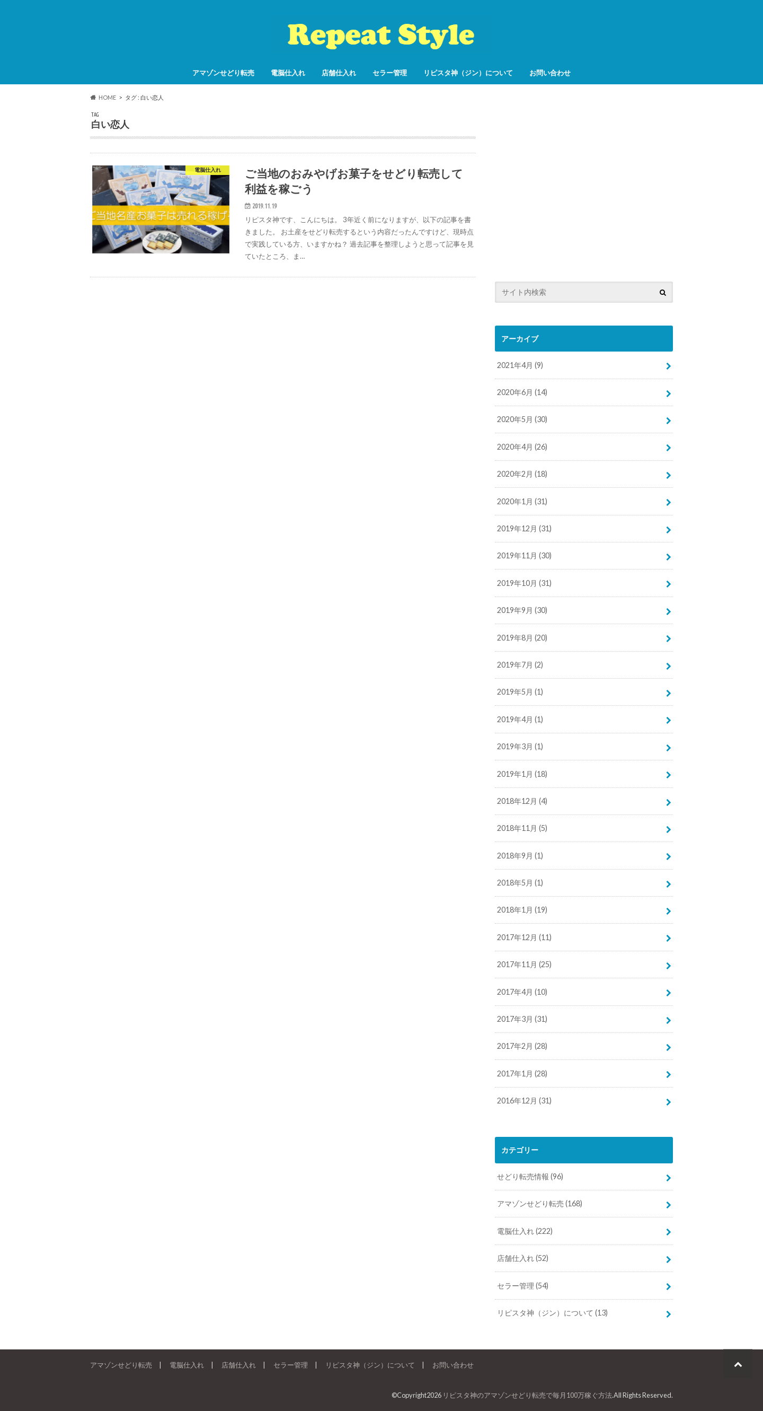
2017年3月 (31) (522, 1018)
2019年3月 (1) (520, 746)
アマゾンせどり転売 (223, 72)
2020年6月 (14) (522, 392)
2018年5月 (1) (520, 882)
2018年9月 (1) (520, 855)
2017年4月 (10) (522, 991)
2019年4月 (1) (520, 719)
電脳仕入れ (288, 72)
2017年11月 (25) (524, 964)
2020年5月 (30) (522, 419)
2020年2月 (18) (522, 473)
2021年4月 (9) (520, 365)
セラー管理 (389, 72)
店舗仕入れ (339, 72)
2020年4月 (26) (522, 446)
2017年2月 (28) (522, 1045)
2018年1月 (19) (522, 909)
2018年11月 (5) (522, 827)
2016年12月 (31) (524, 1100)
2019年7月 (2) (520, 664)
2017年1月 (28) (522, 1073)
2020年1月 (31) (522, 501)
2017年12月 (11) (524, 937)
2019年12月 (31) (524, 528)
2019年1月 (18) (522, 773)
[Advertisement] (584, 185)
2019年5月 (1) (520, 691)
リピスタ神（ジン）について (468, 72)
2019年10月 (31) (524, 583)
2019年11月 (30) (524, 555)
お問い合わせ (550, 72)
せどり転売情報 (530, 1176)
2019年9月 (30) (522, 610)
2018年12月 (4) (522, 800)
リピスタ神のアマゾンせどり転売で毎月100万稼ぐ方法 (527, 1395)
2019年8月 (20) (522, 637)
